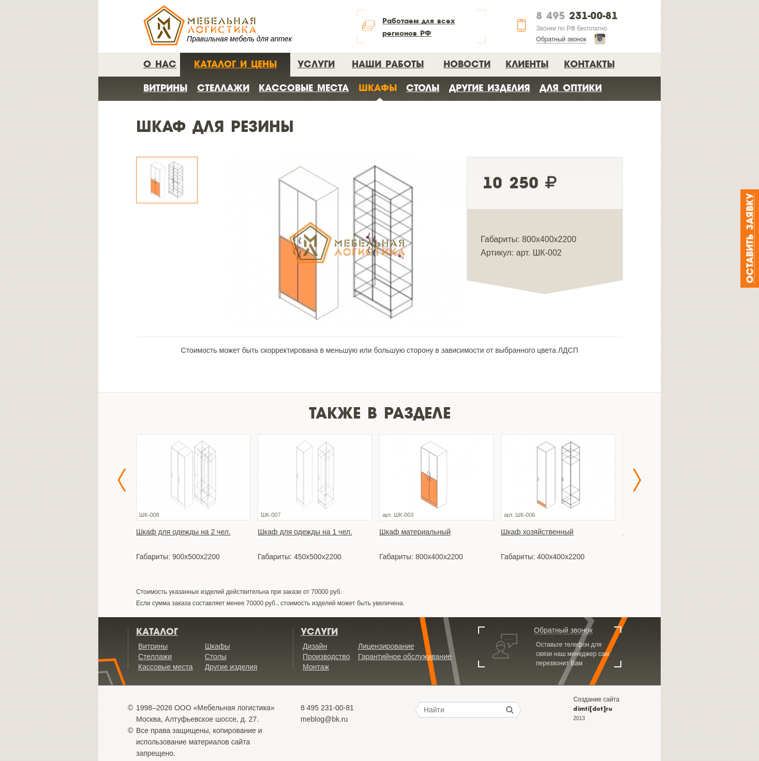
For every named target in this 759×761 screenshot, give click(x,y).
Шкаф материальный (415, 532)
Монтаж (316, 667)
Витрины (165, 87)
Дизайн (315, 646)
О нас (159, 63)
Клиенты (526, 63)
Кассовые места (304, 87)
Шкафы (378, 87)
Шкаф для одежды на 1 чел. (305, 532)
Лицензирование (386, 646)
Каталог (157, 631)
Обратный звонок (561, 39)
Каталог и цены (235, 63)
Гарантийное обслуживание (405, 656)
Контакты (589, 63)
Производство (326, 656)
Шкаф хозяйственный (537, 532)
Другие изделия (489, 87)
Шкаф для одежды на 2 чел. (183, 532)
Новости (466, 63)
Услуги (316, 63)
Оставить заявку (750, 238)
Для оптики (571, 87)
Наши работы (388, 63)
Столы (422, 87)
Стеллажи (223, 87)
